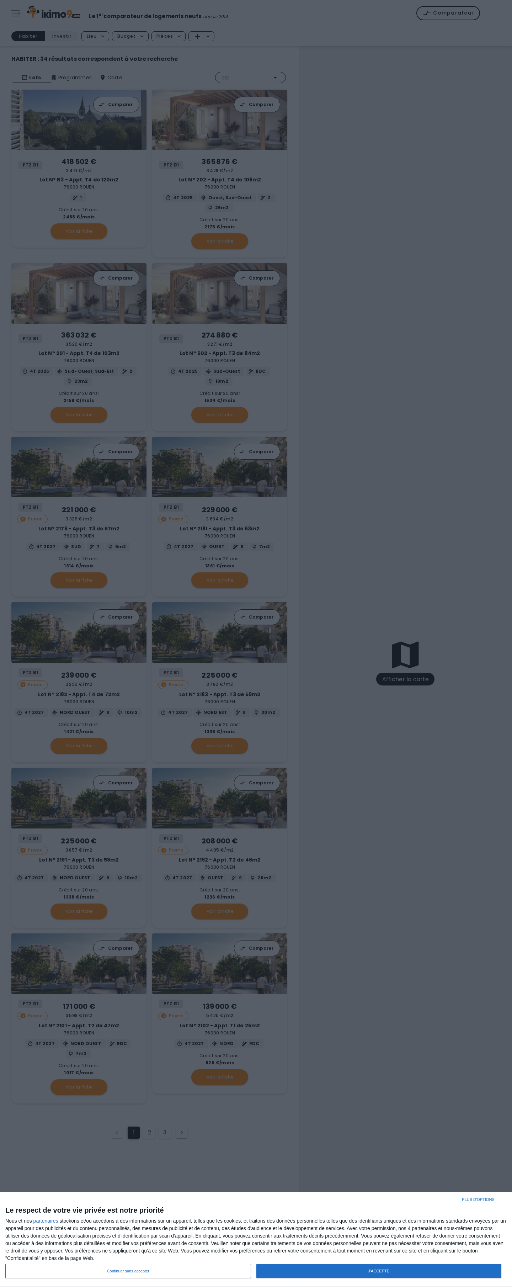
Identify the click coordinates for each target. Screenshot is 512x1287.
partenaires (45, 1220)
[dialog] (256, 1239)
